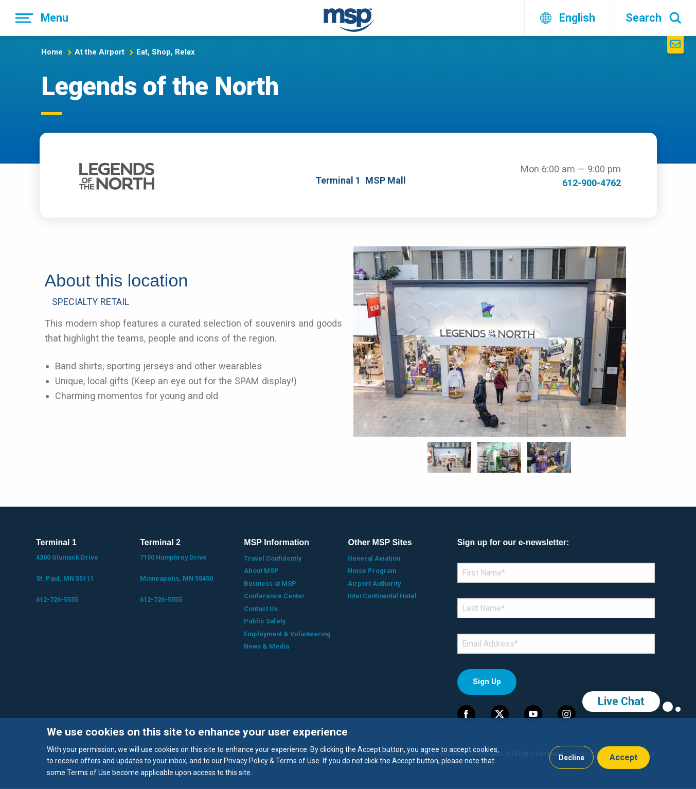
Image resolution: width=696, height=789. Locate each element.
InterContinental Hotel (382, 596)
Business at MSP (270, 583)
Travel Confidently (272, 558)
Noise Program (372, 571)
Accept (623, 757)
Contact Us (261, 609)
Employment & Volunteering (287, 634)
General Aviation (374, 558)
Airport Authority (374, 583)
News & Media (266, 646)
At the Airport (99, 52)
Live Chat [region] (621, 701)
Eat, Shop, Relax (165, 52)
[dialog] (348, 753)
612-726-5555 (57, 599)
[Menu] (42, 18)
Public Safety (264, 621)
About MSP (261, 571)
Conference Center (274, 596)
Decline (571, 758)
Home (52, 52)
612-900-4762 (591, 182)
